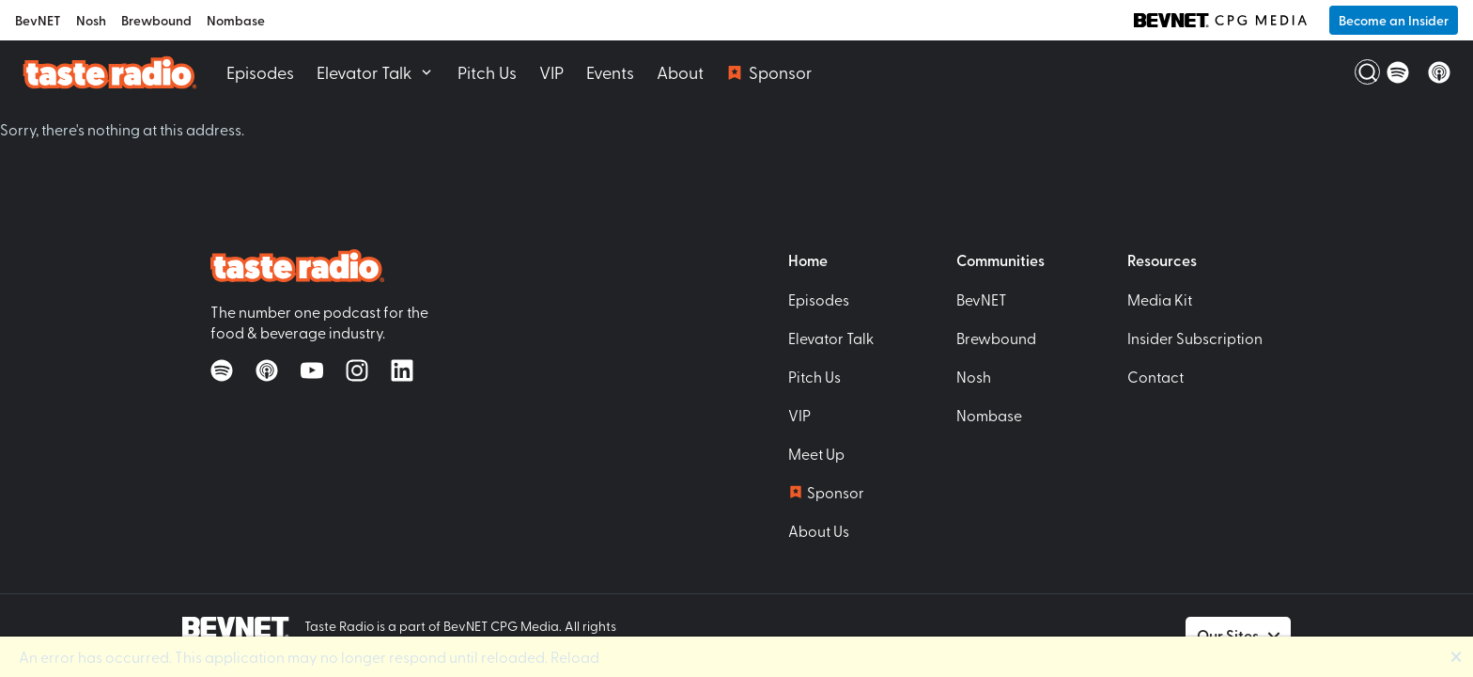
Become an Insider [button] (1394, 20)
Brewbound (156, 20)
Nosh (91, 20)
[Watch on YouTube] (312, 370)
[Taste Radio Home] (109, 71)
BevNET (38, 20)
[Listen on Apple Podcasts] (1439, 72)
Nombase (236, 20)
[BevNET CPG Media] (1220, 20)
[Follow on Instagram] (357, 370)
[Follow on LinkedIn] (402, 370)
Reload (574, 656)
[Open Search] (1356, 72)
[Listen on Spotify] (1398, 72)
